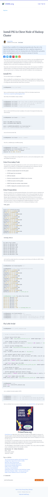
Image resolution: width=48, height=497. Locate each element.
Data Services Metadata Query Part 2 (13, 465)
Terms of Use (18, 489)
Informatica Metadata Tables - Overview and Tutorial (16, 471)
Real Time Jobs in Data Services (12, 462)
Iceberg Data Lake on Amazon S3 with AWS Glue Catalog (17, 469)
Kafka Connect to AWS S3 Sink (11, 466)
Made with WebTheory (24, 494)
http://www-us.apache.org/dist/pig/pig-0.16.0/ (14, 93)
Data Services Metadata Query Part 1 (13, 463)
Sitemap (30, 489)
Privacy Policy (25, 489)
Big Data (5, 10)
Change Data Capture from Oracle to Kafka (14, 461)
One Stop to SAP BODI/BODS (11, 468)
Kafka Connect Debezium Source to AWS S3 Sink (15, 472)
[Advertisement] (24, 20)
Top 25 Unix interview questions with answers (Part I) (16, 459)
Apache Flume (32, 404)
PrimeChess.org (8, 434)
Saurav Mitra (10, 41)
